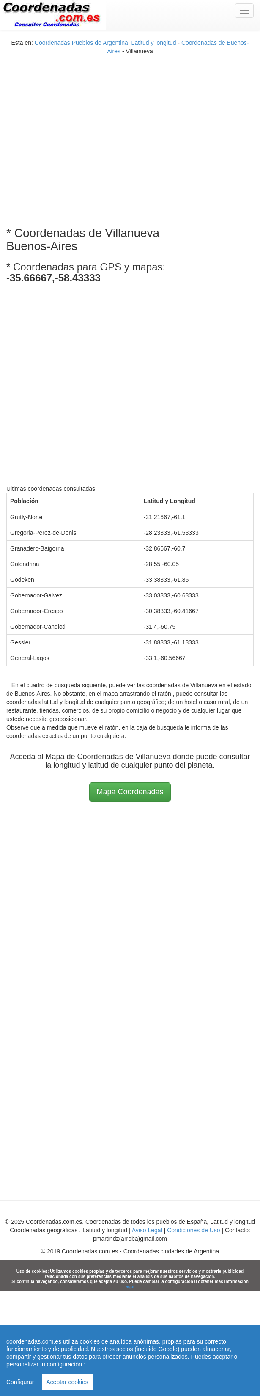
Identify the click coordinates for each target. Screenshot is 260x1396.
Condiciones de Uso (193, 1230)
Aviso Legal (147, 1230)
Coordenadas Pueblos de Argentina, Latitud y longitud (105, 42)
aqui (130, 1286)
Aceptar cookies (67, 1382)
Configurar (21, 1382)
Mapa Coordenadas (129, 791)
